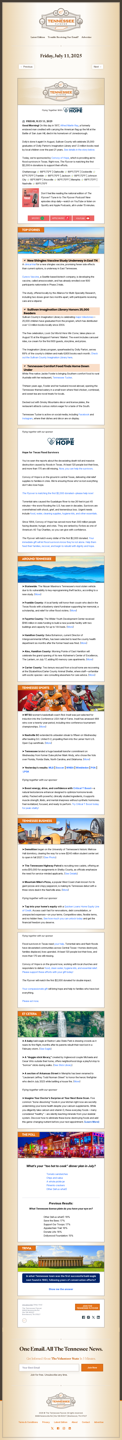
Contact (86, 1422)
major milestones (84, 317)
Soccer (60, 767)
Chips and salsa (54, 1177)
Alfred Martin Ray (69, 125)
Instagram (27, 418)
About (75, 1422)
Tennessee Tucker (62, 377)
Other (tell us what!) (56, 1189)
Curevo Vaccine (30, 276)
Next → (98, 66)
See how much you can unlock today (63, 918)
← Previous (26, 66)
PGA (93, 767)
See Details (71, 873)
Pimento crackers (55, 1185)
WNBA (70, 767)
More (38, 594)
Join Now (92, 1367)
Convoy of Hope (60, 157)
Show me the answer (61, 1289)
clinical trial (30, 264)
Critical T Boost (82, 788)
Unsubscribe (27, 1305)
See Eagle (45, 1048)
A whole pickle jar (55, 1181)
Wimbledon (82, 767)
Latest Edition (38, 37)
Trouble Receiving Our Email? (63, 37)
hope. (91, 546)
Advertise (86, 37)
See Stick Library (63, 1065)
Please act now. (30, 1001)
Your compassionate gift (35, 988)
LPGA (26, 771)
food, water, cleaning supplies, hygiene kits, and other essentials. (63, 513)
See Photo (49, 857)
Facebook (84, 414)
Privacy (46, 1422)
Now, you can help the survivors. (76, 468)
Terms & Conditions (28, 1422)
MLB (51, 767)
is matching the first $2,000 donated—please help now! (57, 493)
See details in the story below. (79, 149)
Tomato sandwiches (57, 1174)
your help (59, 943)
